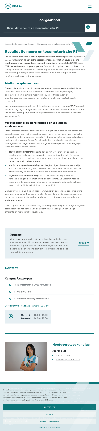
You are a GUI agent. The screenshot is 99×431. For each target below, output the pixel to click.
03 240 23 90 (24, 292)
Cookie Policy (43, 427)
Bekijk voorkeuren (50, 421)
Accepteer (49, 407)
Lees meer (83, 243)
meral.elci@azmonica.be (68, 359)
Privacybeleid (55, 427)
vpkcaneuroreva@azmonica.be (33, 299)
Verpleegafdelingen (26, 44)
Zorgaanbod (10, 44)
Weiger (49, 414)
